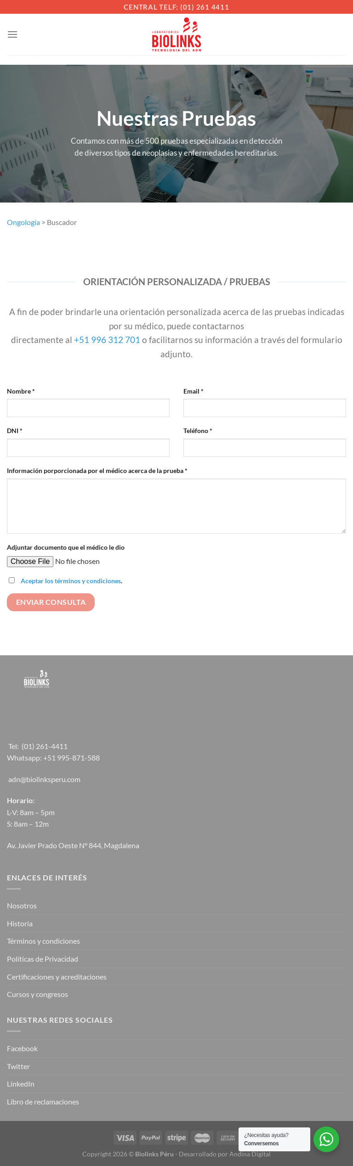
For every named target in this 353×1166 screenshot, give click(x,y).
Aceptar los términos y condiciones (71, 581)
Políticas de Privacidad (42, 958)
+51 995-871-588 (71, 757)
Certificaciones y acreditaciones (57, 976)
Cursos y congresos (37, 994)
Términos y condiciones (43, 940)
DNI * (15, 430)
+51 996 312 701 (107, 339)
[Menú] (12, 34)
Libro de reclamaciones (43, 1101)
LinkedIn (20, 1083)
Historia (20, 923)
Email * (193, 391)
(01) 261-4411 (45, 746)
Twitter (18, 1066)
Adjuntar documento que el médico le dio (66, 547)
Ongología (23, 222)
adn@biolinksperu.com (44, 779)
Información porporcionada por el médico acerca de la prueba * (97, 470)
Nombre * (21, 391)
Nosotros (22, 905)
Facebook (22, 1048)
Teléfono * (197, 430)
